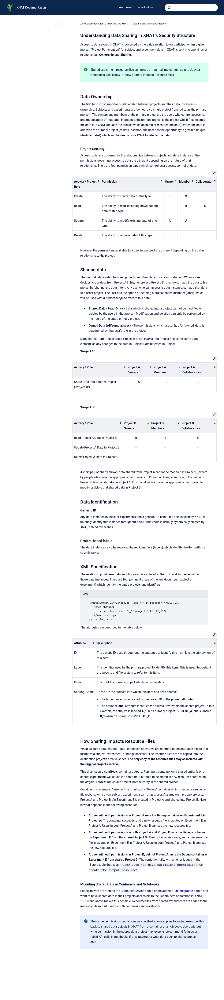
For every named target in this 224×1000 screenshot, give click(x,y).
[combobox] (191, 7)
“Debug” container (158, 789)
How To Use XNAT (118, 23)
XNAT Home (125, 7)
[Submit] (169, 8)
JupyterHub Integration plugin (182, 891)
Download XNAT (147, 7)
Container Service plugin (137, 891)
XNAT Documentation (31, 7)
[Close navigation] (58, 24)
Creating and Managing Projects (150, 23)
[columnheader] (86, 184)
